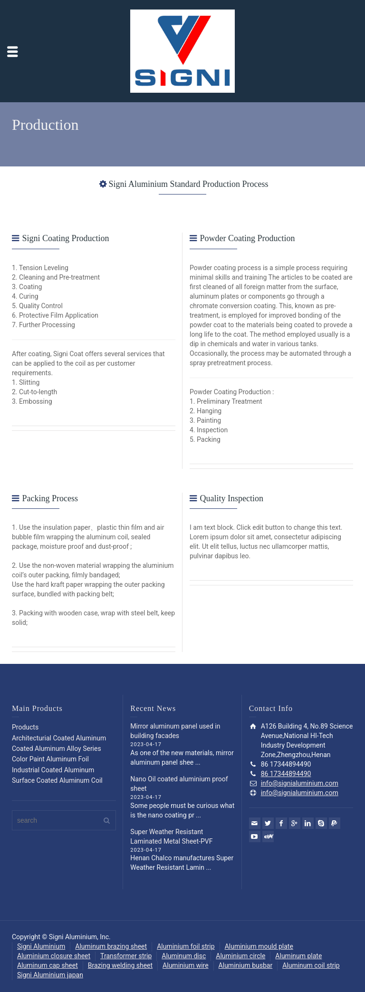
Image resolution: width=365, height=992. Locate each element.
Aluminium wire (186, 965)
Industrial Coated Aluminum (53, 770)
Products (25, 727)
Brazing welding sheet (120, 965)
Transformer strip (126, 956)
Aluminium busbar (246, 965)
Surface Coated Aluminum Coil (57, 780)
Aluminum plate (298, 956)
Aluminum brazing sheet (111, 946)
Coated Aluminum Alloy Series (56, 748)
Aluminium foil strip (186, 946)
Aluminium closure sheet (53, 956)
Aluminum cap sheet (47, 965)
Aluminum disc (184, 956)
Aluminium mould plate (259, 946)
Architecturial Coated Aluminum (59, 738)
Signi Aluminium (41, 946)
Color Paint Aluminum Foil (50, 759)
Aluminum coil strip (311, 965)
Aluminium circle (240, 956)
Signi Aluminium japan (50, 975)
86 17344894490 (286, 774)
